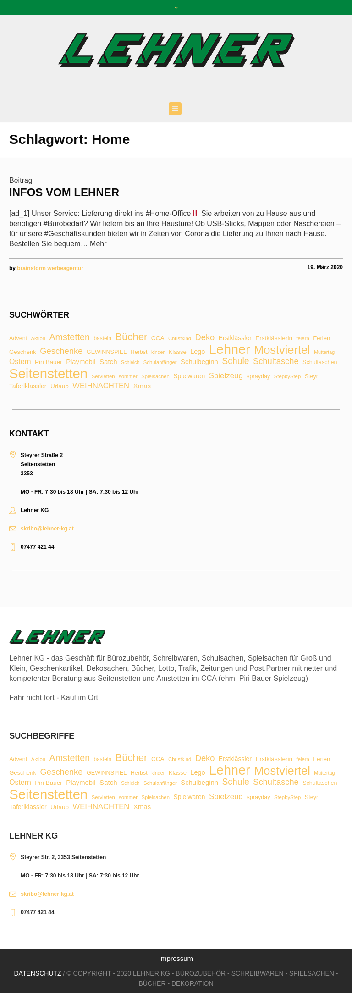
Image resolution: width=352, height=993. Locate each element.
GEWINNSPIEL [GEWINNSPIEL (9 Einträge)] (106, 352)
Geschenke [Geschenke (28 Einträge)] (61, 351)
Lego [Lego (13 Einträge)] (197, 351)
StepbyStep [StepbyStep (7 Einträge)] (287, 376)
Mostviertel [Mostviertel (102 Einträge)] (282, 350)
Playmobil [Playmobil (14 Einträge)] (80, 362)
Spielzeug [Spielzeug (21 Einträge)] (226, 376)
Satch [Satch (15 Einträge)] (108, 361)
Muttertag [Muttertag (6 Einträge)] (324, 352)
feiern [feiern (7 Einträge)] (302, 338)
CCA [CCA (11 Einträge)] (158, 338)
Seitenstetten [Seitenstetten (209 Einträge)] (48, 373)
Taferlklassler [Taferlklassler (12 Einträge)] (27, 386)
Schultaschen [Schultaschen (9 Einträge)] (319, 362)
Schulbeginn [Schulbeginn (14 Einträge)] (199, 362)
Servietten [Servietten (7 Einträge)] (103, 376)
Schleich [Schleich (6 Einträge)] (130, 362)
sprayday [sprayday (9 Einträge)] (258, 377)
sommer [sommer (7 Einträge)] (128, 376)
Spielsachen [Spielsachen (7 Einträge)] (155, 376)
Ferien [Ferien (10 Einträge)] (321, 338)
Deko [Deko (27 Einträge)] (205, 337)
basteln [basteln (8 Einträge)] (102, 339)
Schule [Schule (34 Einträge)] (235, 361)
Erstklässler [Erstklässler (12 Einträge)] (235, 338)
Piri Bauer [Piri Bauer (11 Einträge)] (48, 362)
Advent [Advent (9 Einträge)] (18, 339)
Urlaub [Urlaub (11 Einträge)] (59, 386)
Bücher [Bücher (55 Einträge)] (131, 337)
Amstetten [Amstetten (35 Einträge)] (69, 337)
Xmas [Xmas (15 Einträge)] (142, 385)
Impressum (176, 958)
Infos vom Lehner (64, 192)
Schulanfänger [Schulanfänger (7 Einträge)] (160, 362)
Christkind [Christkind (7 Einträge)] (179, 338)
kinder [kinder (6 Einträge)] (158, 352)
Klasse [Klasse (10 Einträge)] (178, 352)
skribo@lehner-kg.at (47, 528)
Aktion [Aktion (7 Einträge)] (38, 338)
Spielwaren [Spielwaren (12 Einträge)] (189, 376)
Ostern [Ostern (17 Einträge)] (20, 361)
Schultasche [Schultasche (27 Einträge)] (276, 361)
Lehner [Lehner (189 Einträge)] (229, 349)
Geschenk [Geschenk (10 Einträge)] (22, 352)
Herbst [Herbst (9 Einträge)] (139, 352)
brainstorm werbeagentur (50, 268)
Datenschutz (37, 973)
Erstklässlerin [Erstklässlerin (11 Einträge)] (273, 338)
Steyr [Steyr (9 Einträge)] (311, 377)
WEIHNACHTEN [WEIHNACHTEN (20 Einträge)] (100, 386)
